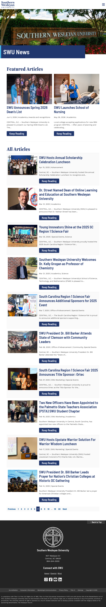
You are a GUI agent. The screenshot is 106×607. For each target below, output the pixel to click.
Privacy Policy (63, 590)
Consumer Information (27, 590)
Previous (12, 509)
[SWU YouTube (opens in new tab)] (55, 580)
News (46, 573)
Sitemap (80, 590)
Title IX (72, 590)
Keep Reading (16, 133)
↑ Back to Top (96, 522)
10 (48, 509)
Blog (60, 573)
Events (53, 573)
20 (59, 509)
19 (55, 509)
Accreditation (13, 590)
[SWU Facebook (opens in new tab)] (50, 580)
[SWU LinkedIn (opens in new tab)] (60, 580)
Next (65, 509)
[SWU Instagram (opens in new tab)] (46, 580)
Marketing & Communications (47, 590)
